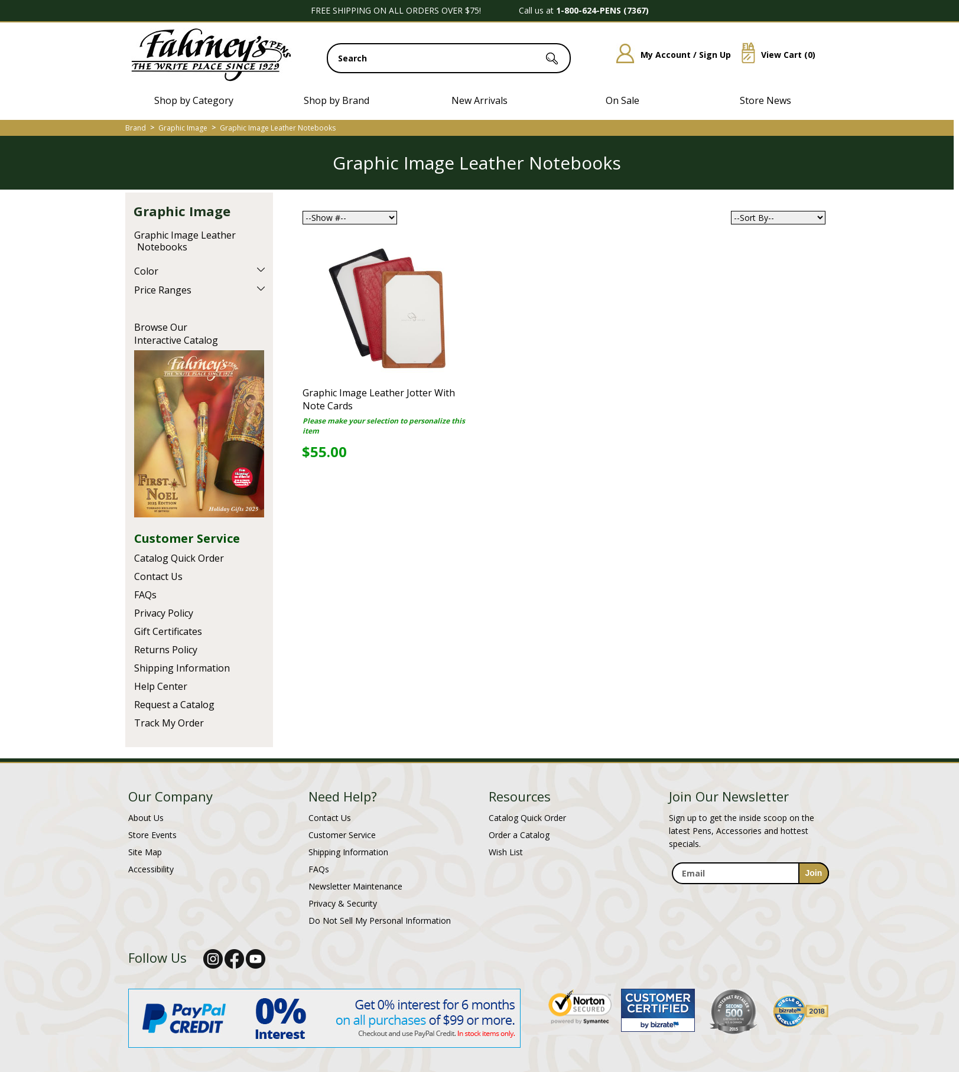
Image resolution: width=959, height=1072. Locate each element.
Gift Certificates (168, 631)
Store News (765, 100)
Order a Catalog (519, 834)
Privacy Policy (163, 613)
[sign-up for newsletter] (814, 873)
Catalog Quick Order (179, 558)
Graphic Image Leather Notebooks (278, 128)
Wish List (506, 852)
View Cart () (774, 54)
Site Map (145, 852)
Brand (135, 128)
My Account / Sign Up (669, 54)
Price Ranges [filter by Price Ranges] (162, 290)
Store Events (152, 834)
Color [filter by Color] (146, 271)
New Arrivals (479, 100)
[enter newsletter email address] (750, 873)
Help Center (160, 686)
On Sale (622, 100)
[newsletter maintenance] (750, 891)
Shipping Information (182, 668)
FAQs (145, 594)
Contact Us (158, 576)
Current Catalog (199, 433)
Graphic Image (182, 128)
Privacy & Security (342, 903)
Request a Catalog (174, 704)
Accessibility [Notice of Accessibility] (151, 869)
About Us (146, 817)
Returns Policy (165, 649)
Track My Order (169, 722)
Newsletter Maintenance (355, 886)
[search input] (449, 58)
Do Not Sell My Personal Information (379, 920)
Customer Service (187, 538)
